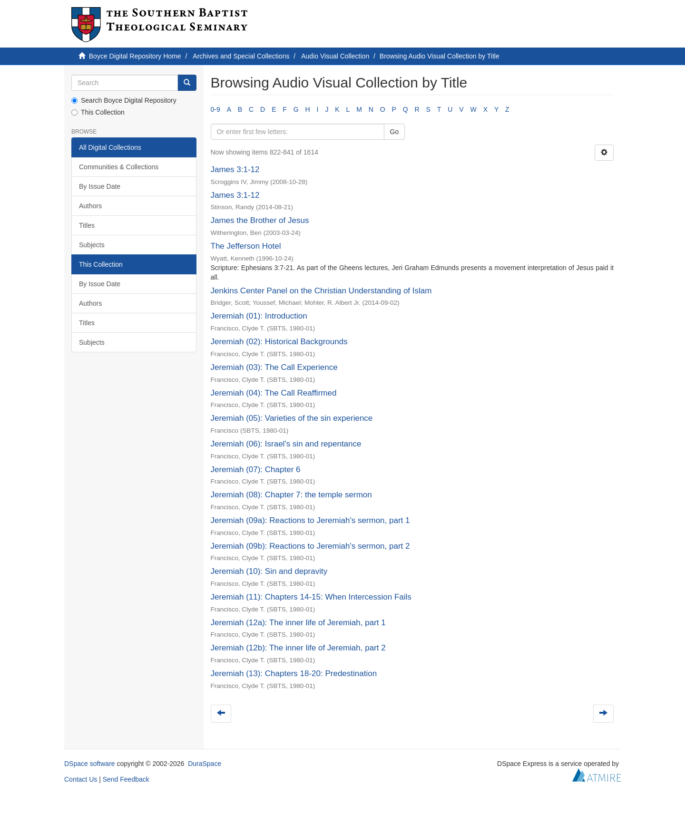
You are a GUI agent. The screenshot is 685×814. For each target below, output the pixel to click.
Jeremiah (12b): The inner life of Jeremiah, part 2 (298, 647)
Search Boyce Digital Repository (123, 100)
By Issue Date (99, 186)
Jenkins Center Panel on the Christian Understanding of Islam (321, 290)
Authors (90, 206)
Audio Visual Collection (335, 56)
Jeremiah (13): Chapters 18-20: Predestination (294, 673)
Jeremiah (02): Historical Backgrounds (279, 341)
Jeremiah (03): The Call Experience (274, 367)
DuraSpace (204, 763)
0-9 (215, 109)
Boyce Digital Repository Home (135, 56)
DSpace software (89, 763)
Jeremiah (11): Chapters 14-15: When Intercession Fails (311, 596)
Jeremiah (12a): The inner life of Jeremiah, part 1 (298, 622)
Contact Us (80, 779)
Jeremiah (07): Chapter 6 (256, 469)
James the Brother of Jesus (260, 220)
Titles (87, 225)
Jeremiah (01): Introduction (259, 315)
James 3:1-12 (235, 169)
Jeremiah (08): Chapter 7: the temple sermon (291, 494)
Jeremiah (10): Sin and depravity (269, 571)
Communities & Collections (118, 167)
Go (394, 132)
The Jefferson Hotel (246, 246)
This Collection (98, 112)
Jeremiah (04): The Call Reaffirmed (274, 392)
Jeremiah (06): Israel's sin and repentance (286, 443)
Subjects (92, 245)
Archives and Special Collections (241, 56)
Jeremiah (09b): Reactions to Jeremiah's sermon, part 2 (310, 546)
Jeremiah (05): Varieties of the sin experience (292, 418)
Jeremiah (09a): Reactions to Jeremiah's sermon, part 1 (310, 520)
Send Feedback (126, 779)
